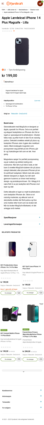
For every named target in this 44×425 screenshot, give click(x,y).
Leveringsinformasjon (13, 224)
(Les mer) (37, 100)
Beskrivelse (8, 123)
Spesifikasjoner (10, 217)
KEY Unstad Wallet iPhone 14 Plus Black (10, 334)
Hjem (3, 9)
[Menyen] (3, 3)
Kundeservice (7, 390)
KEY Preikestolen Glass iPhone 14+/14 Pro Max (9, 266)
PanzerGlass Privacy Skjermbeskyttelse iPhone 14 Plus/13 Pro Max (32, 334)
